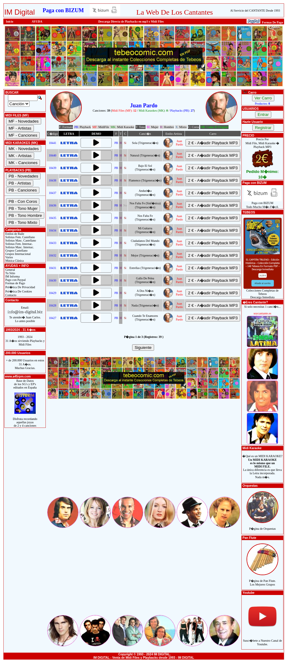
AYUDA (37, 21)
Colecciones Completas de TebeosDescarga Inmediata (263, 292)
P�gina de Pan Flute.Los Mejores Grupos (262, 579)
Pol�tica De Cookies (18, 291)
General (10, 269)
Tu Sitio (10, 273)
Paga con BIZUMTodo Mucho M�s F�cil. (263, 204)
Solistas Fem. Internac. (19, 243)
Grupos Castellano (16, 250)
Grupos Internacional (18, 254)
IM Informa (12, 276)
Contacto (10, 295)
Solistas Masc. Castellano (20, 240)
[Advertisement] (143, 453)
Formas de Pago (15, 283)
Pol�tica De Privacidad (20, 287)
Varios (9, 257)
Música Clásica (14, 260)
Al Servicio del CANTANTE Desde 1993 (255, 10)
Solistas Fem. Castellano (20, 237)
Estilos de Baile (14, 233)
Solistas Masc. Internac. (19, 247)
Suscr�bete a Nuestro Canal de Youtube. (262, 639)
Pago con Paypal (15, 279)
